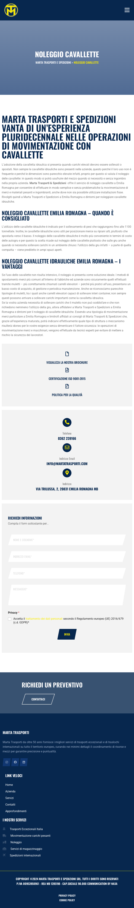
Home (9, 785)
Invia (67, 634)
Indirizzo (67, 484)
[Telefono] (67, 422)
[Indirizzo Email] (67, 447)
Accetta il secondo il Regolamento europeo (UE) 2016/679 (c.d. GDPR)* (68, 620)
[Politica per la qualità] (67, 386)
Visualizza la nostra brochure (67, 362)
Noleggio (16, 842)
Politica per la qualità (67, 395)
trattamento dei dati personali (44, 618)
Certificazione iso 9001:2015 (67, 378)
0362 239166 (67, 438)
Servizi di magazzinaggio (26, 849)
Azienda (10, 791)
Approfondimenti (15, 811)
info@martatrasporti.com (67, 463)
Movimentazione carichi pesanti (30, 835)
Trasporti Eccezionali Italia (26, 829)
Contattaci (38, 699)
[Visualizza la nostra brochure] (67, 354)
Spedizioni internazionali (25, 855)
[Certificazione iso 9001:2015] (67, 370)
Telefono (67, 433)
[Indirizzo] (67, 472)
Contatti (10, 804)
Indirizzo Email (67, 458)
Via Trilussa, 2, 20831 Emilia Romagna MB (67, 488)
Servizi (9, 798)
